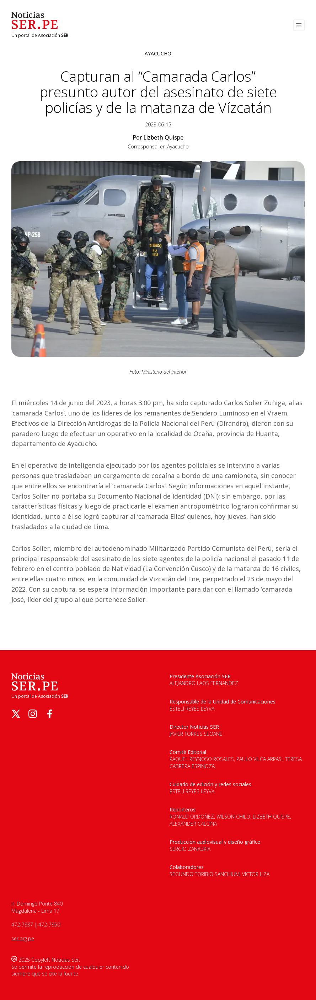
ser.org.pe (22, 938)
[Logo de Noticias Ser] (34, 27)
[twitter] (15, 713)
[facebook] (49, 713)
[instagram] (32, 713)
